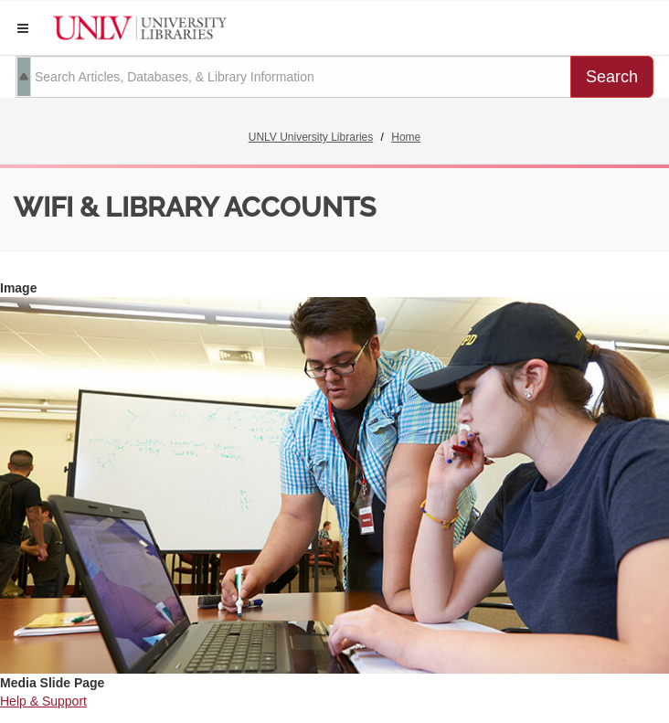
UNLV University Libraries (311, 137)
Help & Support (43, 701)
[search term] (293, 77)
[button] (23, 28)
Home (405, 137)
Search (612, 77)
